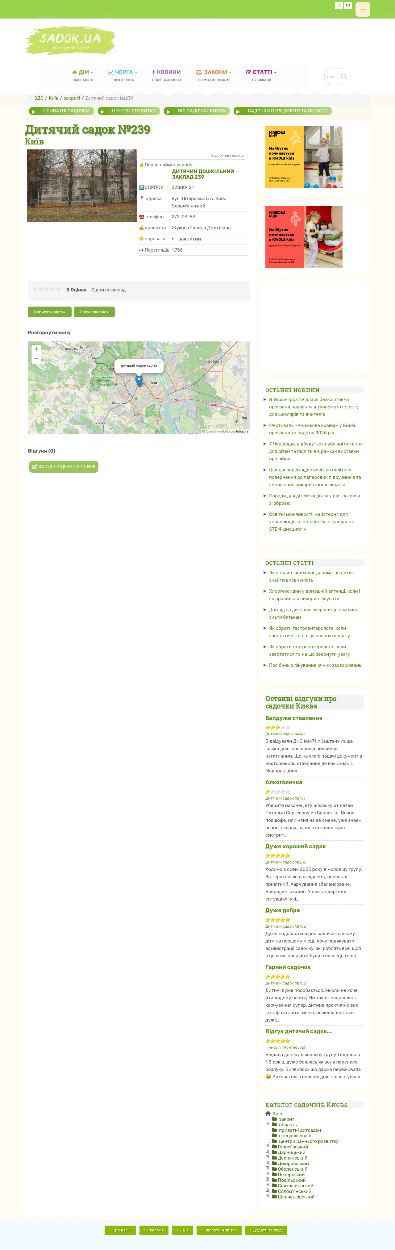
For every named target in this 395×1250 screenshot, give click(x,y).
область (287, 1124)
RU (348, 5)
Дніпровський (293, 1163)
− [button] (36, 358)
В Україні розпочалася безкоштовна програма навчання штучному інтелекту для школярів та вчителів (314, 407)
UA (339, 5)
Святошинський (296, 1186)
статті (262, 76)
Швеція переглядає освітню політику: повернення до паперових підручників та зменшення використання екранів (315, 477)
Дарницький (292, 1152)
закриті (287, 1119)
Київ (277, 1113)
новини (166, 76)
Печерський (291, 1174)
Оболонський (293, 1169)
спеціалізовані (294, 1136)
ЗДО (184, 1230)
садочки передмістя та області (288, 111)
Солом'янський (295, 1191)
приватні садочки (66, 111)
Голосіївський (293, 1147)
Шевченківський (296, 1197)
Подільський (292, 1180)
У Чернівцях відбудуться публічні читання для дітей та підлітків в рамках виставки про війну (316, 451)
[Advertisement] (258, 39)
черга (123, 76)
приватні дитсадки (299, 1130)
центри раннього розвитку (308, 1141)
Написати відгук (49, 312)
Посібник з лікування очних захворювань (315, 665)
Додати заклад (267, 1230)
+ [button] (36, 349)
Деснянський (293, 1158)
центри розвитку (134, 111)
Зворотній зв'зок (220, 1230)
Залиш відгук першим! (63, 466)
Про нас (121, 1230)
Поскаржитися (94, 312)
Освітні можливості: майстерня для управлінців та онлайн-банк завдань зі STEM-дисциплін (312, 522)
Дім (83, 76)
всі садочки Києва (202, 111)
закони (214, 76)
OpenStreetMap (218, 431)
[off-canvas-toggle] (363, 9)
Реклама (155, 1230)
